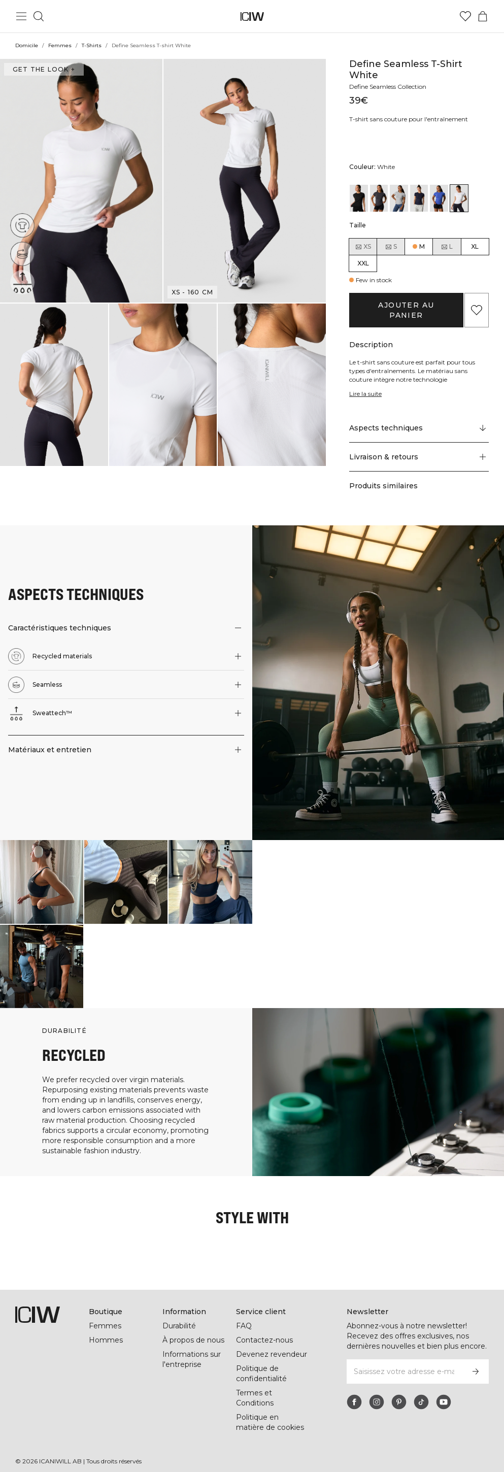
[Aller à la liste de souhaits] (465, 16)
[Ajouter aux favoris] (476, 305)
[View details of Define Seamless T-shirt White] (459, 198)
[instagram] (376, 1392)
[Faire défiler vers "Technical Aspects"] (419, 418)
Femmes (60, 45)
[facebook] (354, 1392)
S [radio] (391, 247)
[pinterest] (399, 1392)
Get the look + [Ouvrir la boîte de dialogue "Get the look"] (43, 69)
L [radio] (447, 247)
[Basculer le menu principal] (21, 16)
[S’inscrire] (475, 1361)
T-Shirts (92, 45)
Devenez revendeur (270, 1344)
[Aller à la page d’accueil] (252, 16)
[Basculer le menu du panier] (482, 16)
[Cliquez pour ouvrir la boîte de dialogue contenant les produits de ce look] (41, 871)
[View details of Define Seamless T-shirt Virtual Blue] (439, 198)
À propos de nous (193, 1329)
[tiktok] (421, 1392)
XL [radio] (475, 246)
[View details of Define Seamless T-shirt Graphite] (379, 198)
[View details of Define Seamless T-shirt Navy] (419, 198)
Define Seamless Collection (390, 86)
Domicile (27, 45)
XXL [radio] (363, 263)
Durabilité (180, 1315)
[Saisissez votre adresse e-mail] (404, 1361)
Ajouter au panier (406, 305)
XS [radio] (363, 247)
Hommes (105, 1329)
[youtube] (443, 1392)
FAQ (244, 1315)
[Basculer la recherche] (38, 16)
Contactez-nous (264, 1329)
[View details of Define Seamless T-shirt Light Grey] (399, 198)
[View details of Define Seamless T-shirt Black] (358, 198)
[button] (81, 181)
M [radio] (422, 246)
